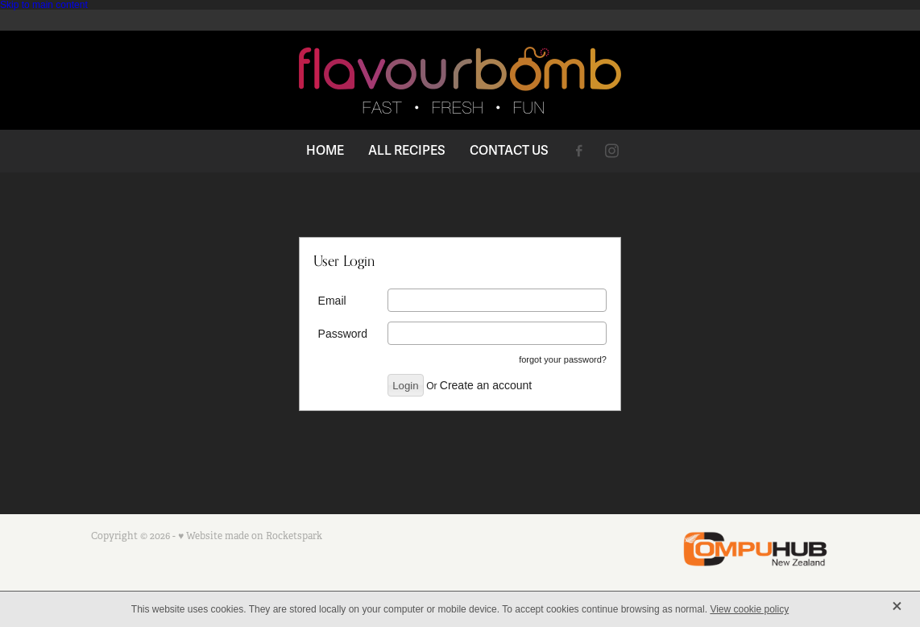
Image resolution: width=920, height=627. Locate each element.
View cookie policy (749, 609)
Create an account (486, 385)
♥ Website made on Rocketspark (250, 535)
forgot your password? (563, 359)
